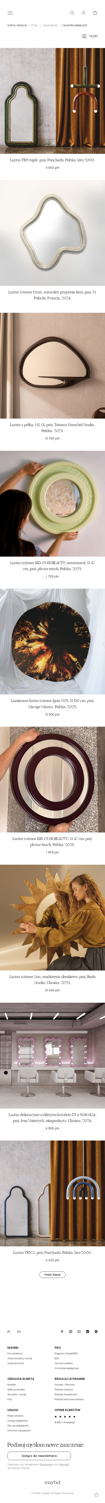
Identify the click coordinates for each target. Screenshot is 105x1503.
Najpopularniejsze (75, 25)
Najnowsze (50, 25)
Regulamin (46, 1464)
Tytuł (34, 25)
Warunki (64, 1464)
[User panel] (83, 12)
